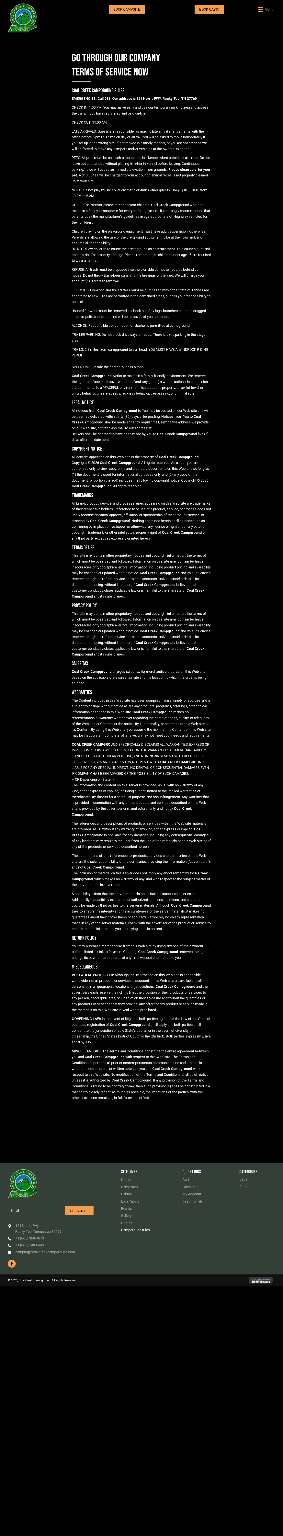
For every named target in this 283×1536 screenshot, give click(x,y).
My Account (192, 1194)
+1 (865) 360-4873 (29, 1238)
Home (126, 1180)
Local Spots (130, 1201)
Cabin (243, 1179)
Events (126, 1208)
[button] (127, 9)
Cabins (126, 1194)
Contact (127, 1223)
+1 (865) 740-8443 (29, 1245)
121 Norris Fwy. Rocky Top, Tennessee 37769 (38, 1229)
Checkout (190, 1187)
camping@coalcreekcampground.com (45, 1252)
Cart (186, 1180)
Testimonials (193, 1201)
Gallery (126, 1216)
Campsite (247, 1187)
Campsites (129, 1187)
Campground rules (135, 1230)
